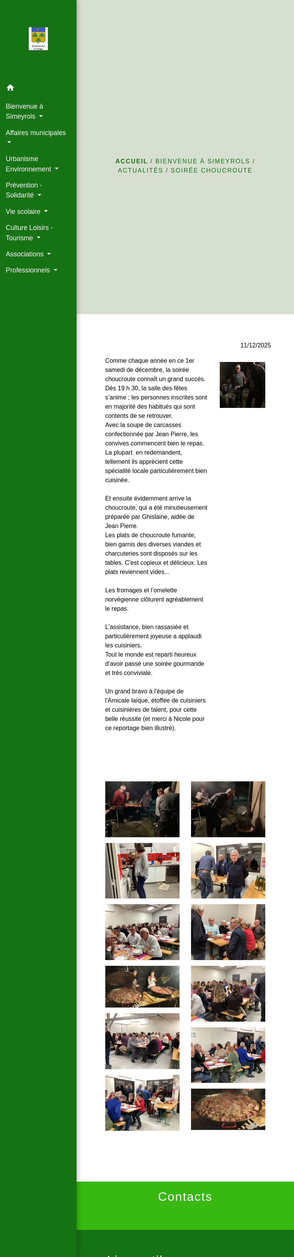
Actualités (140, 170)
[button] (38, 89)
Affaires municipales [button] (36, 133)
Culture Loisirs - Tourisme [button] (29, 232)
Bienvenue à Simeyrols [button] (24, 111)
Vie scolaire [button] (24, 211)
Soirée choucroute (212, 170)
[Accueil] (38, 40)
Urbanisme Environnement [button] (29, 164)
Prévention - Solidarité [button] (24, 190)
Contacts (185, 1196)
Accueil (131, 161)
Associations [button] (26, 254)
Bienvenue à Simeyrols (202, 161)
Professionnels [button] (29, 270)
